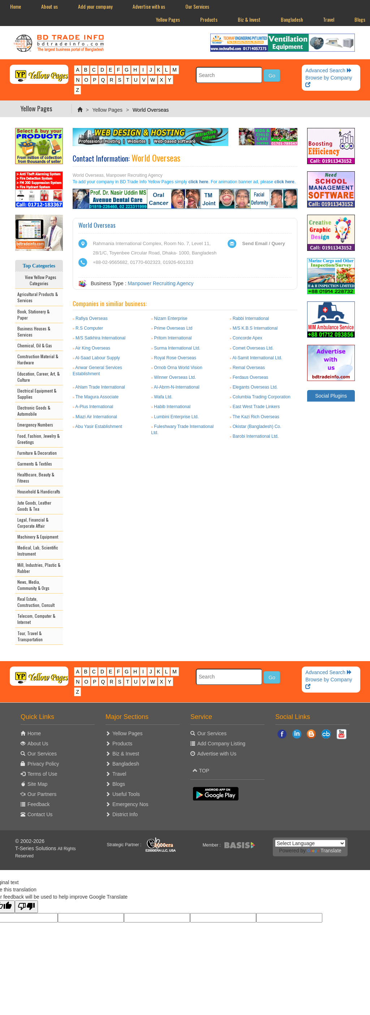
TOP (201, 771)
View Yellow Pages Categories (39, 280)
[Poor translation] (26, 906)
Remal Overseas (249, 367)
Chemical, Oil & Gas (34, 345)
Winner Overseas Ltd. (175, 377)
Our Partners (41, 794)
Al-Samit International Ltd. (257, 357)
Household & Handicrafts (38, 491)
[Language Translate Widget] (310, 843)
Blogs (118, 784)
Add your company (95, 6)
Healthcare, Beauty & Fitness (35, 477)
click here (198, 181)
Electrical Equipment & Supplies (36, 393)
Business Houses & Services (33, 331)
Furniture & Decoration (37, 453)
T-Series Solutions (36, 848)
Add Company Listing (221, 743)
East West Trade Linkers (256, 406)
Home (15, 6)
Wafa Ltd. (163, 396)
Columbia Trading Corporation (262, 396)
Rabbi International (251, 318)
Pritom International (173, 338)
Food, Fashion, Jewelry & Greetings (38, 439)
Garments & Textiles (34, 464)
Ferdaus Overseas (250, 377)
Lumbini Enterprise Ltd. (176, 416)
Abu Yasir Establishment (98, 426)
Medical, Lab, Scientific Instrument (37, 550)
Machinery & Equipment (37, 537)
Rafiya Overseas (92, 318)
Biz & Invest (249, 19)
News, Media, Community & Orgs (33, 585)
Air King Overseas (92, 348)
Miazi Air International (96, 416)
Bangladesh (292, 19)
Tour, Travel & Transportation (30, 636)
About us (49, 6)
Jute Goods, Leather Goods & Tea (34, 506)
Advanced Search (328, 70)
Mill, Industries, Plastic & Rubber (38, 568)
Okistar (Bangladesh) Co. (257, 426)
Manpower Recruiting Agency (160, 283)
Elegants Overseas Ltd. (255, 387)
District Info (125, 814)
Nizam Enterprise (170, 318)
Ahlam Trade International (100, 387)
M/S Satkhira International (100, 338)
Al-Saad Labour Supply (97, 357)
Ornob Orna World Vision (178, 367)
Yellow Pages (168, 19)
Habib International (172, 406)
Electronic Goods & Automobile (33, 410)
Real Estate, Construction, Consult (36, 602)
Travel (328, 19)
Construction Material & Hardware (37, 359)
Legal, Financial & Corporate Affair (32, 523)
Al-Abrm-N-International (176, 387)
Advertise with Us (216, 754)
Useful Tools (126, 794)
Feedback (38, 804)
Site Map (37, 784)
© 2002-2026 (29, 841)
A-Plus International (94, 406)
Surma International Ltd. (177, 348)
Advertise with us (149, 6)
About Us (37, 743)
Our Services (197, 6)
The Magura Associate (97, 396)
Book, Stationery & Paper (33, 314)
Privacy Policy (43, 764)
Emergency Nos (130, 804)
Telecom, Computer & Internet (36, 619)
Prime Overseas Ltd (173, 328)
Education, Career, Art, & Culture (38, 377)
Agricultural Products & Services (37, 297)
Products (209, 19)
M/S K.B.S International (255, 328)
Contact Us (39, 814)
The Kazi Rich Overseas (255, 416)
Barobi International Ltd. (256, 436)
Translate (324, 850)
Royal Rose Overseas (175, 357)
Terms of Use (42, 774)
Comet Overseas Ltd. (253, 348)
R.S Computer (89, 328)
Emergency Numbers (35, 424)
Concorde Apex (247, 338)
